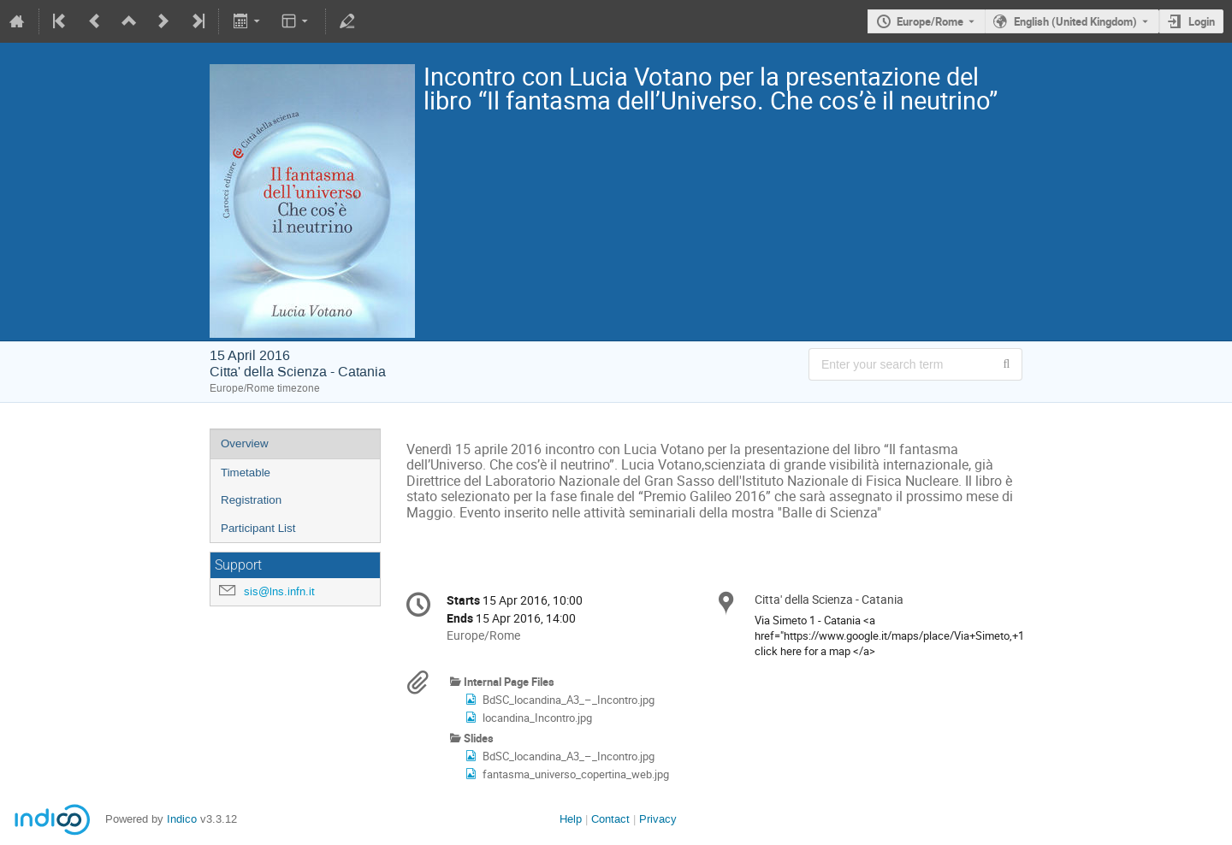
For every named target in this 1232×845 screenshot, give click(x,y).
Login (1201, 21)
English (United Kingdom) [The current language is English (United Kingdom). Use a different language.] (1075, 21)
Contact (610, 819)
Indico (182, 819)
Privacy (658, 819)
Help (571, 819)
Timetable (245, 472)
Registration (251, 499)
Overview (245, 443)
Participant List (258, 528)
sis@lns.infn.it (279, 591)
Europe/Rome (930, 21)
